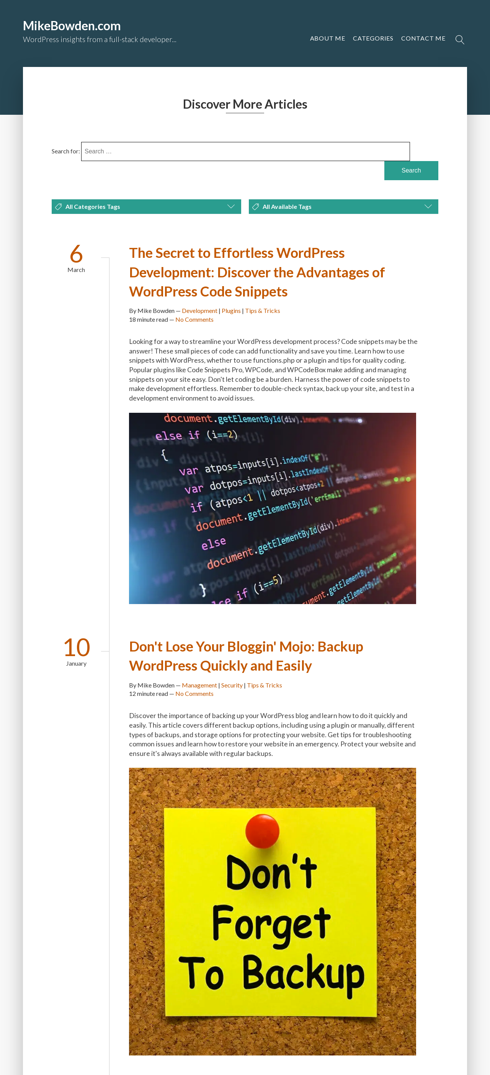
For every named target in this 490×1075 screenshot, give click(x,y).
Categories (373, 38)
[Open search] (460, 40)
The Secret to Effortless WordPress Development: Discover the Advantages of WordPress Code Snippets (257, 272)
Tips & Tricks (262, 310)
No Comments (194, 319)
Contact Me (423, 38)
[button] (423, 38)
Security (232, 685)
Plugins (231, 310)
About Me (327, 38)
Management (199, 685)
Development (199, 310)
